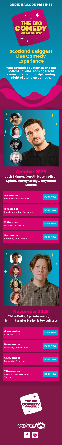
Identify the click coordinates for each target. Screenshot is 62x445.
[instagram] (35, 435)
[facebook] (27, 435)
